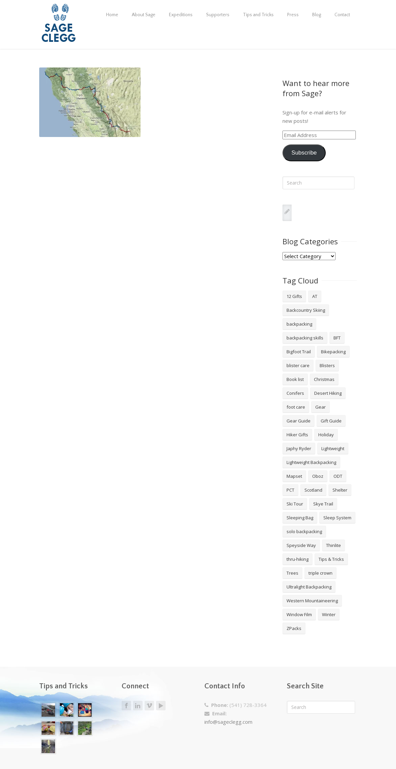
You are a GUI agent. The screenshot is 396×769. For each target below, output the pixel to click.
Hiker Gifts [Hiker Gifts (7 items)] (297, 435)
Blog (316, 15)
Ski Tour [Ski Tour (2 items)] (295, 504)
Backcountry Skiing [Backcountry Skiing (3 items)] (306, 310)
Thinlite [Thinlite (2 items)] (333, 545)
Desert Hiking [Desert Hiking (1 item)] (328, 393)
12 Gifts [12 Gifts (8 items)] (294, 296)
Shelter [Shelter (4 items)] (339, 490)
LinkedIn (138, 706)
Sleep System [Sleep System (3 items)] (337, 518)
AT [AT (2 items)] (314, 296)
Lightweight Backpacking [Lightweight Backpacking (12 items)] (311, 462)
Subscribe (304, 152)
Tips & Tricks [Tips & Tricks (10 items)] (331, 559)
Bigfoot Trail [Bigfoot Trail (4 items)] (299, 352)
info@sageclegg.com (228, 721)
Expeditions (181, 15)
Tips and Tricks (258, 15)
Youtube (161, 705)
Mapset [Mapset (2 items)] (294, 476)
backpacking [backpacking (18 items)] (299, 324)
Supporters (217, 15)
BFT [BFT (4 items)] (337, 338)
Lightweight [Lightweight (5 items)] (332, 448)
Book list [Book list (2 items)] (295, 379)
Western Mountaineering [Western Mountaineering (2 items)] (312, 601)
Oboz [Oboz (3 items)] (317, 476)
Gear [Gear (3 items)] (320, 407)
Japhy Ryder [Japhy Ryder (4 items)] (299, 448)
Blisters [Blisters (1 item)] (327, 365)
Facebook (126, 706)
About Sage (143, 15)
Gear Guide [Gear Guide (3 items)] (299, 421)
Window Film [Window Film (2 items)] (299, 614)
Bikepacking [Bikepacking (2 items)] (333, 352)
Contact (342, 15)
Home (112, 15)
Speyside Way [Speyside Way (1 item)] (301, 545)
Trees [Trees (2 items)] (292, 573)
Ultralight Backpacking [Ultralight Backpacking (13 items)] (309, 587)
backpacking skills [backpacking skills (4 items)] (305, 338)
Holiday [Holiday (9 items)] (326, 435)
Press (293, 15)
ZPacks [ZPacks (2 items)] (294, 628)
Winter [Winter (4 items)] (329, 614)
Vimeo (149, 706)
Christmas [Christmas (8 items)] (324, 379)
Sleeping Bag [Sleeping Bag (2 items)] (300, 518)
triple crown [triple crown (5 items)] (320, 573)
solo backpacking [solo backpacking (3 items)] (304, 531)
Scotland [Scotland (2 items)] (313, 490)
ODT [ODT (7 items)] (337, 476)
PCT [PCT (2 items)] (290, 490)
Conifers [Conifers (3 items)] (295, 393)
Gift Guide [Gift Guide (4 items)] (331, 421)
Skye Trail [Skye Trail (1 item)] (323, 504)
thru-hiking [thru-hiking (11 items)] (297, 559)
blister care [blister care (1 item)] (298, 365)
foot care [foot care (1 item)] (296, 407)
